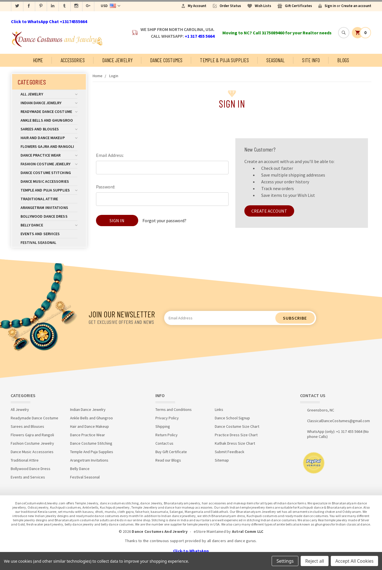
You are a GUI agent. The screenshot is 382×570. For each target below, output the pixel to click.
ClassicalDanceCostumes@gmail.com (338, 420)
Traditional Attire (39, 198)
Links (219, 409)
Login (113, 75)
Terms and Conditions (173, 409)
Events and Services (40, 233)
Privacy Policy (167, 417)
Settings (285, 561)
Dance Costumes (166, 60)
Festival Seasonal (39, 242)
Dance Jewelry (117, 60)
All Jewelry (49, 94)
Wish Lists (263, 5)
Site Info (311, 60)
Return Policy (166, 434)
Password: (105, 187)
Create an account (356, 5)
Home (38, 60)
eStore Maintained (210, 531)
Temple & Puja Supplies (224, 60)
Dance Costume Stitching (46, 172)
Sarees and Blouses (49, 129)
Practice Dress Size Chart (236, 434)
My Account (197, 5)
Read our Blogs (168, 460)
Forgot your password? (164, 220)
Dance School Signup (232, 417)
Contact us (164, 443)
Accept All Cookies (354, 561)
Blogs (343, 60)
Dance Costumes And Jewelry (159, 531)
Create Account (269, 211)
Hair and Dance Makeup (49, 137)
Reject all (314, 561)
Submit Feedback (229, 451)
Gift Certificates (298, 5)
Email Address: (110, 155)
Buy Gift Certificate (171, 451)
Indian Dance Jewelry (49, 102)
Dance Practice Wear (49, 155)
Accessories (73, 60)
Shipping (162, 426)
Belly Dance (49, 225)
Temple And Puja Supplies (49, 190)
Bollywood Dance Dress (44, 216)
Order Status (230, 5)
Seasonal (275, 60)
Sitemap (222, 460)
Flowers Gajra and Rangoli (47, 146)
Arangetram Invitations (44, 207)
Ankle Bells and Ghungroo (47, 120)
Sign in (330, 5)
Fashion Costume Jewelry (49, 163)
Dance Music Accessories (45, 181)
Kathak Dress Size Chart (235, 443)
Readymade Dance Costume (49, 111)
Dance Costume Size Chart (237, 426)
